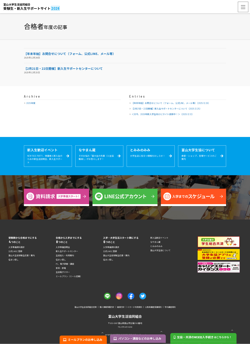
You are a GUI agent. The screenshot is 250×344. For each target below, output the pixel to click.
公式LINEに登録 (15, 251)
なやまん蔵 (155, 242)
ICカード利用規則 (135, 307)
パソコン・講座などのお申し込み (139, 339)
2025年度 (30, 103)
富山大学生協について (160, 250)
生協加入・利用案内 (65, 256)
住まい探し (13, 260)
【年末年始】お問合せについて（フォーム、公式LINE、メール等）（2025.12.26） (171, 103)
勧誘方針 (121, 307)
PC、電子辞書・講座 (65, 264)
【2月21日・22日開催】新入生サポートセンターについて (63, 68)
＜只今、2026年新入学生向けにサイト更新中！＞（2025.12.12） (163, 114)
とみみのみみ (156, 246)
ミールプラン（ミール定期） (69, 276)
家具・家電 (61, 268)
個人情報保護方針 (107, 307)
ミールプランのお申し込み (85, 339)
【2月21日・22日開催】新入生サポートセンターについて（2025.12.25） (167, 108)
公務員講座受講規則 (153, 307)
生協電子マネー (63, 272)
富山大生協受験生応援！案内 (21, 256)
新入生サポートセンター (67, 251)
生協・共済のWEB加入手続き (204, 339)
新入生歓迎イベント (159, 238)
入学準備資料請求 (16, 247)
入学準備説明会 (63, 247)
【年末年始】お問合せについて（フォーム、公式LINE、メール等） (70, 53)
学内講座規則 (170, 307)
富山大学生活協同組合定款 (85, 307)
